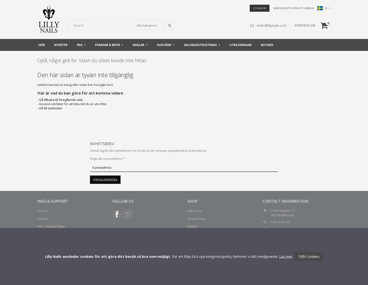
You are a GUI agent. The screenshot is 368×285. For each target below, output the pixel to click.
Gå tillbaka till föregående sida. (61, 100)
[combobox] (121, 25)
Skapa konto (197, 219)
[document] (184, 256)
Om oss (42, 211)
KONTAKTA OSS (305, 25)
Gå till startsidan (50, 108)
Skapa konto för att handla (293, 8)
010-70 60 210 (281, 222)
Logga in (259, 8)
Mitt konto (195, 211)
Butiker (193, 226)
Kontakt (42, 219)
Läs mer (285, 256)
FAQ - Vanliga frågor (51, 226)
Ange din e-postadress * (107, 158)
